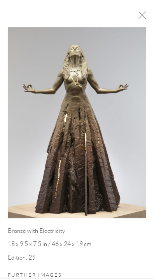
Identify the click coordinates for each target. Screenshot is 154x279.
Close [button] (142, 17)
